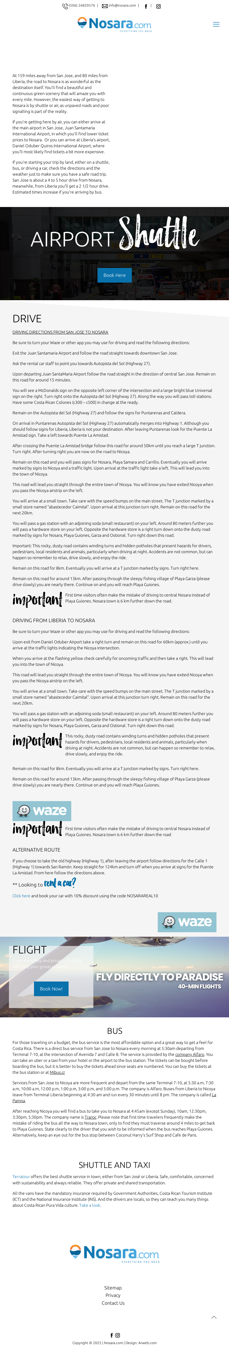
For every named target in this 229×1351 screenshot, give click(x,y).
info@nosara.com (122, 5)
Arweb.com (147, 1343)
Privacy (113, 1296)
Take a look (89, 1206)
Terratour (21, 1177)
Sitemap (113, 1288)
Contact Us (113, 1303)
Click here (22, 897)
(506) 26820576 (82, 5)
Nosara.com (113, 1343)
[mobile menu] (216, 25)
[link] (42, 813)
